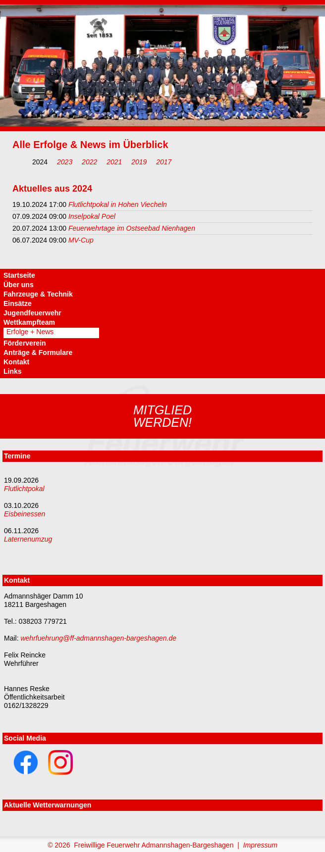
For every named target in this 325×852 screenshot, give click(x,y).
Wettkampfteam (29, 322)
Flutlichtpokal (24, 489)
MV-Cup (81, 240)
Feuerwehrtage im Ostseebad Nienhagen (131, 228)
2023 (64, 162)
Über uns (18, 285)
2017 (163, 162)
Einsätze (17, 303)
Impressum (260, 845)
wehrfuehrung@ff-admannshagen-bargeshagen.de (98, 638)
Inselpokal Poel (91, 216)
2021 (114, 162)
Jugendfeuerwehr (32, 313)
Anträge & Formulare (37, 352)
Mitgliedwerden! (162, 416)
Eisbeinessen (24, 514)
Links (12, 371)
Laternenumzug (28, 539)
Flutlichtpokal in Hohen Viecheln (117, 204)
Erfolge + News (30, 332)
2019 (139, 162)
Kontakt (16, 362)
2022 (89, 162)
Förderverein (24, 343)
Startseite (19, 275)
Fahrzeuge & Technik (38, 294)
